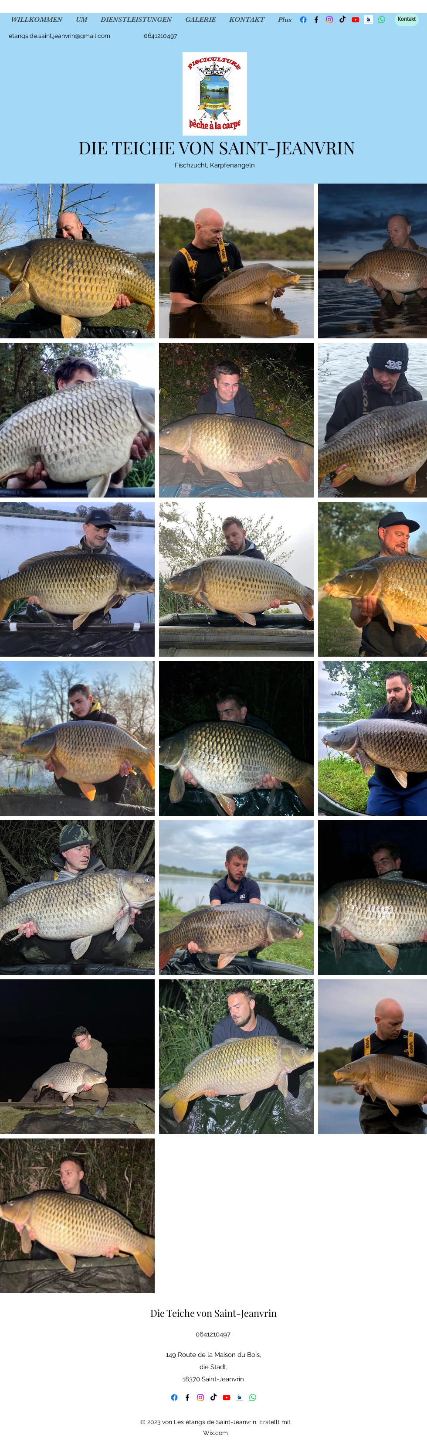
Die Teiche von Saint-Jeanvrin (213, 1312)
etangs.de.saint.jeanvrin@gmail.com (59, 35)
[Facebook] (303, 19)
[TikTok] (342, 19)
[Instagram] (329, 19)
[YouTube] (355, 19)
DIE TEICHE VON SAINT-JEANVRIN (216, 147)
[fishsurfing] (368, 19)
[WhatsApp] (252, 1397)
